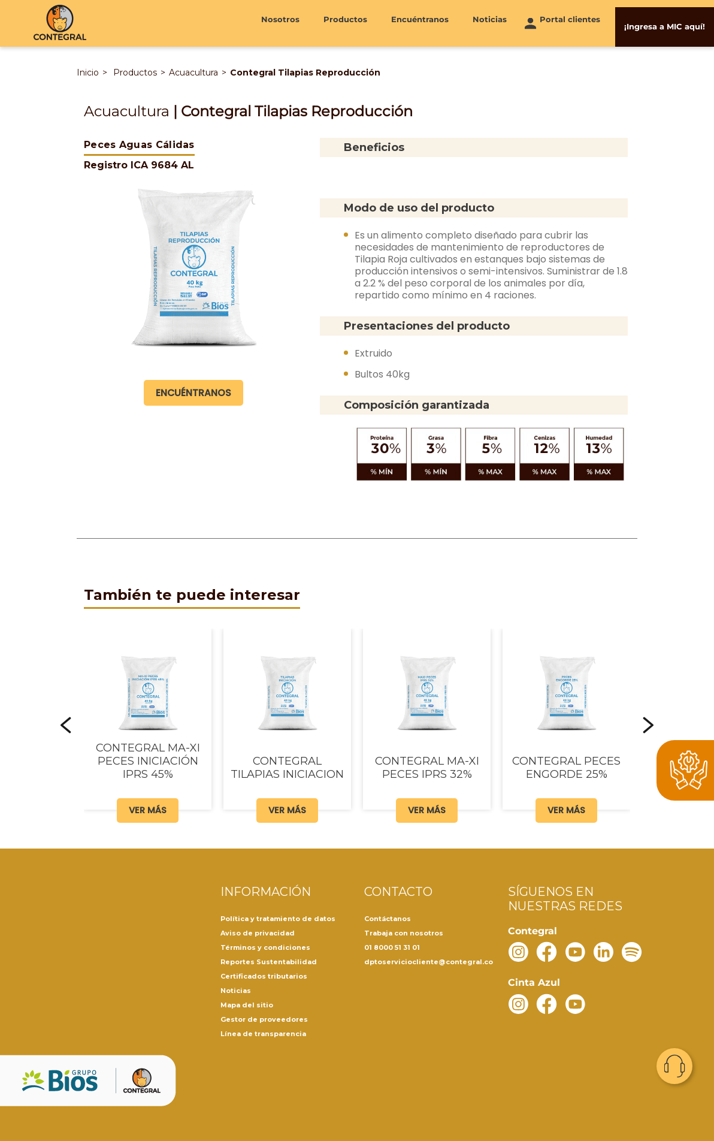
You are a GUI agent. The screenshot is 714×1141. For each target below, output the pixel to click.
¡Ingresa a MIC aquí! (664, 22)
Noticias (490, 22)
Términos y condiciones (265, 946)
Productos (345, 22)
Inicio (88, 71)
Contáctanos (387, 917)
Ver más (148, 808)
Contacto (674, 1066)
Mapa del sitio (246, 1004)
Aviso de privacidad (257, 932)
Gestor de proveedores (264, 1018)
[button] (66, 724)
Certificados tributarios (263, 975)
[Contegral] (60, 22)
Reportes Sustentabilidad (268, 960)
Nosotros (280, 22)
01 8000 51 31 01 (392, 946)
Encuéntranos (420, 22)
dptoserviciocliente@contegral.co (428, 960)
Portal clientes (570, 22)
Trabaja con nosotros (403, 932)
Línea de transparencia (263, 1032)
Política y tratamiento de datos (277, 917)
